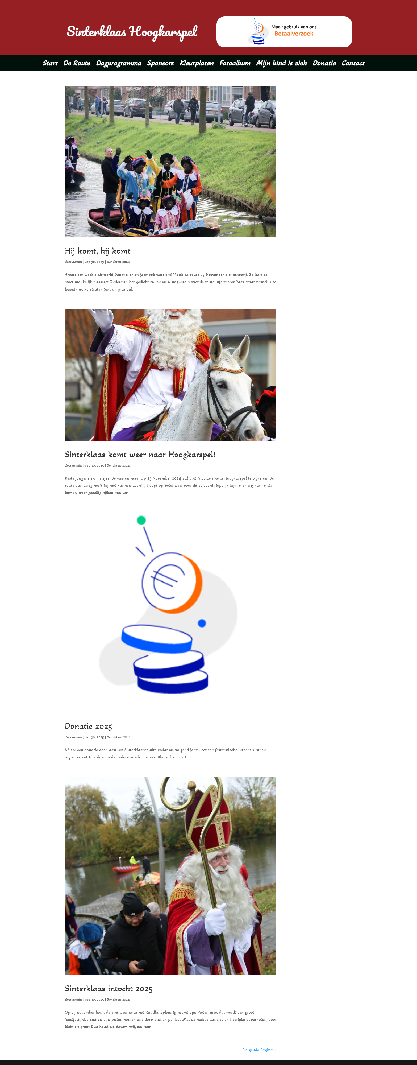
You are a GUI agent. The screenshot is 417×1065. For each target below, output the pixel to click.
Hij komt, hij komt (101, 250)
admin (77, 261)
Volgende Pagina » (259, 1049)
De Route (76, 64)
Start (49, 64)
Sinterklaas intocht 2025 (114, 988)
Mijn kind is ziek (281, 64)
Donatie (323, 64)
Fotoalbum (234, 64)
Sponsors (160, 64)
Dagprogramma (118, 64)
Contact (352, 64)
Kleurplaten (196, 64)
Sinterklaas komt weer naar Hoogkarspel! (149, 454)
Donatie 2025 (91, 726)
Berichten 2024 (118, 261)
